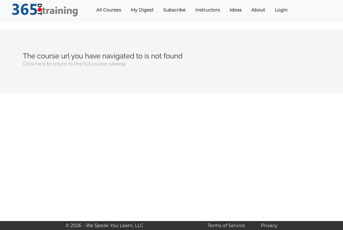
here (40, 64)
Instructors (207, 10)
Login (281, 10)
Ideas (236, 10)
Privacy (269, 225)
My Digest (142, 10)
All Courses (108, 10)
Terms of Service (226, 225)
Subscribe (174, 10)
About (258, 10)
